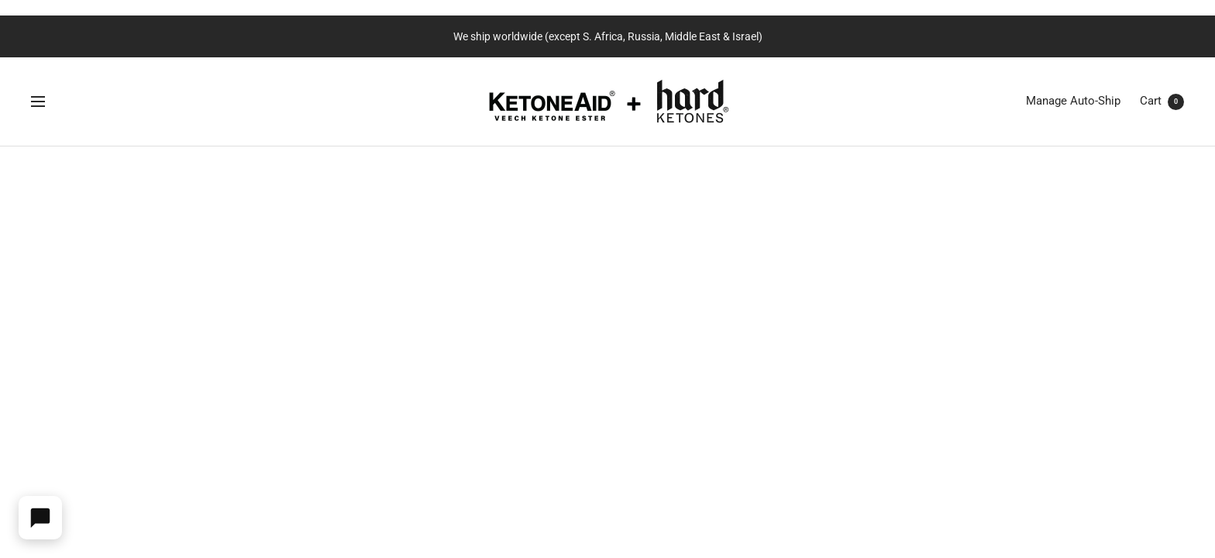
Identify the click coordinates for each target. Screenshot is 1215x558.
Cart (1162, 101)
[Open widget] (40, 517)
